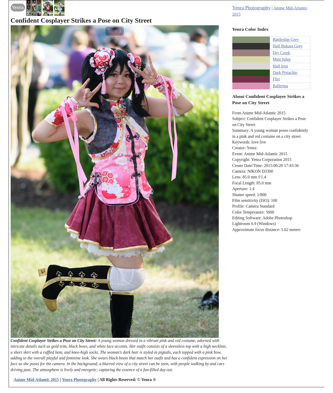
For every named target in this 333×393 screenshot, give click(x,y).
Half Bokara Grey (288, 46)
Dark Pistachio (285, 72)
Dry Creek (281, 53)
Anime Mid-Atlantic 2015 (36, 379)
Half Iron (280, 66)
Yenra (18, 7)
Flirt (276, 79)
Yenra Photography (251, 7)
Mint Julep (282, 59)
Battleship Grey (286, 39)
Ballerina (280, 86)
